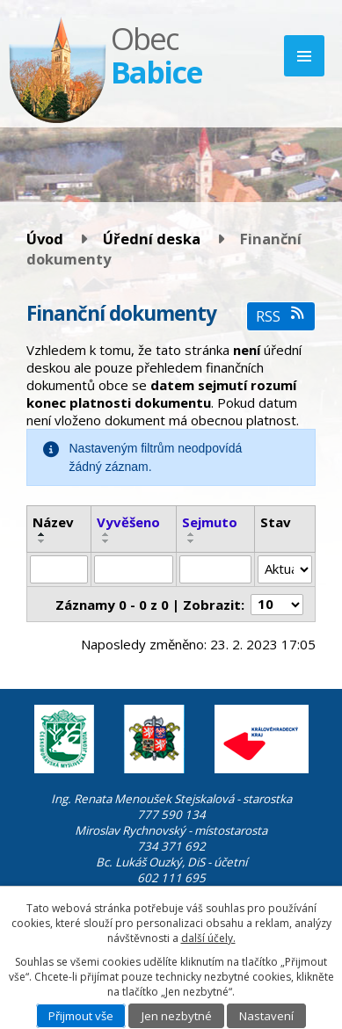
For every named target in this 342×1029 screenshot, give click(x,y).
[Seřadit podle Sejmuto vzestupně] (191, 534)
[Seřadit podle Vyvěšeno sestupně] (106, 541)
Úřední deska (151, 238)
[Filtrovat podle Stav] (285, 569)
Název (53, 522)
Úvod (44, 238)
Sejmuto (209, 522)
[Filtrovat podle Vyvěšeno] (134, 569)
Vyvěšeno (128, 522)
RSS (281, 316)
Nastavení (266, 1016)
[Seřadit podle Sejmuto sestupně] (191, 541)
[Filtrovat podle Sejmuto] (215, 569)
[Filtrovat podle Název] (59, 569)
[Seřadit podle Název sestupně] (42, 541)
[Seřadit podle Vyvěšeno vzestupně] (106, 534)
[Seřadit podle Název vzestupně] (42, 534)
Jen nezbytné (177, 1016)
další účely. (208, 938)
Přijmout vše (80, 1016)
